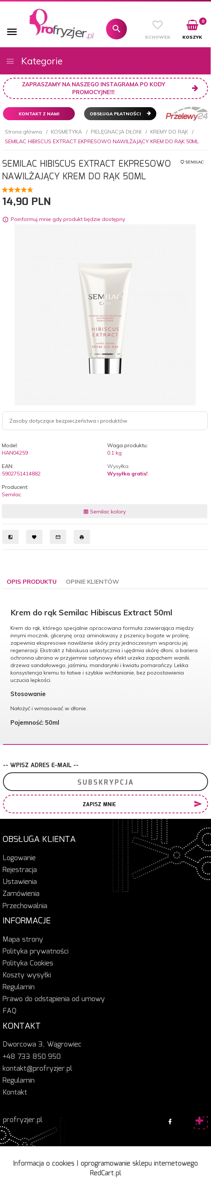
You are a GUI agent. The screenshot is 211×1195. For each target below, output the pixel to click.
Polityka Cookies (28, 963)
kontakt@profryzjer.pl (37, 1068)
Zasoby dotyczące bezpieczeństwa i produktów (68, 420)
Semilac (11, 494)
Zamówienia (21, 894)
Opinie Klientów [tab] (92, 581)
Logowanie (19, 858)
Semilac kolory (104, 511)
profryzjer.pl (22, 1120)
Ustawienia (20, 882)
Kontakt (15, 1092)
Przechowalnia (25, 906)
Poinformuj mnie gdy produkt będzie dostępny (68, 219)
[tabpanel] (105, 666)
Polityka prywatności (35, 951)
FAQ (9, 1011)
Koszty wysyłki (27, 975)
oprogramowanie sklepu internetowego (139, 1164)
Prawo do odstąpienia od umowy (54, 999)
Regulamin (19, 987)
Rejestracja (20, 870)
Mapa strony (23, 939)
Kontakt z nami (39, 113)
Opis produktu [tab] (32, 581)
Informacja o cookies (43, 1164)
